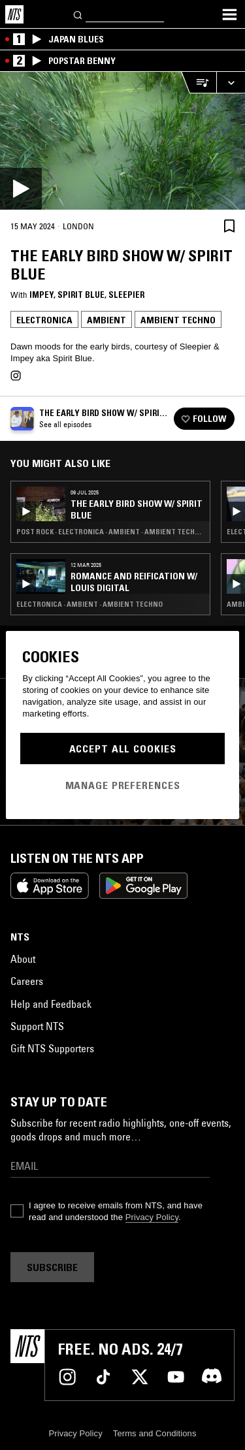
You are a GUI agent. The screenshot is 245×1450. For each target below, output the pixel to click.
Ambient (106, 320)
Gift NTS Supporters (52, 1048)
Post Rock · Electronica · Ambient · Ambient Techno (110, 531)
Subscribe (52, 1267)
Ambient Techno (178, 320)
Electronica (44, 320)
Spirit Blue (81, 294)
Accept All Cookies (122, 748)
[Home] (14, 14)
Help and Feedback (50, 1003)
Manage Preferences (122, 785)
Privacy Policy (151, 1217)
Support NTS (37, 1026)
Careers (26, 981)
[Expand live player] (230, 82)
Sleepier (126, 294)
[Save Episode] (229, 226)
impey (41, 294)
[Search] (78, 14)
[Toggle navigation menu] (229, 14)
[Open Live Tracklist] (198, 82)
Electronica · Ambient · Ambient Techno (89, 604)
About (22, 958)
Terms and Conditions (155, 1433)
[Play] (122, 141)
